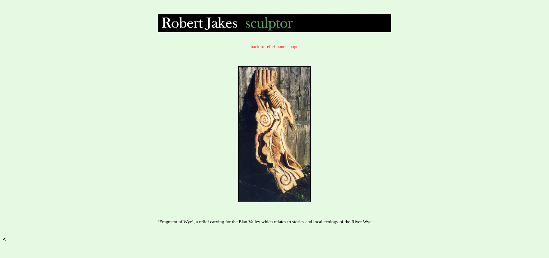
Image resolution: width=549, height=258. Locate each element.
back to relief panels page (275, 46)
